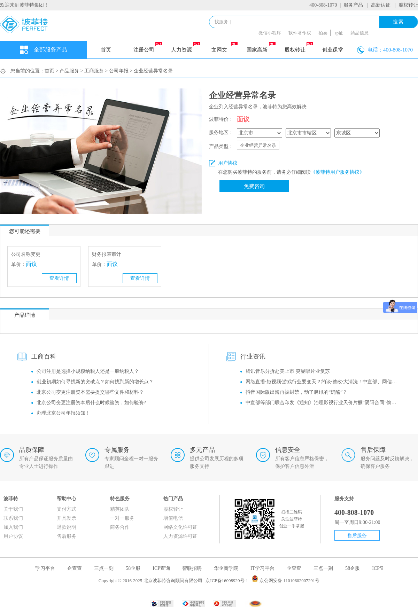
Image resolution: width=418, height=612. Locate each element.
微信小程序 (269, 33)
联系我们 (13, 518)
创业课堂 (332, 50)
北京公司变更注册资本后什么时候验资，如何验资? (91, 402)
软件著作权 (299, 33)
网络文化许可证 (180, 527)
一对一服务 (122, 518)
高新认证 (380, 5)
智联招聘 (193, 568)
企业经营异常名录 (258, 145)
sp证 (339, 33)
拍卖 (322, 33)
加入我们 (13, 527)
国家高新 (261, 47)
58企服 (134, 568)
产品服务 (69, 70)
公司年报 (119, 70)
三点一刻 (105, 568)
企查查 (75, 568)
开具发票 (66, 518)
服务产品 (353, 5)
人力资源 (185, 47)
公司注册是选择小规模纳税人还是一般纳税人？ (88, 371)
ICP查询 (162, 568)
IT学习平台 (44, 568)
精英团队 (120, 509)
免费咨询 (254, 186)
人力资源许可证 (180, 536)
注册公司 (147, 47)
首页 (106, 50)
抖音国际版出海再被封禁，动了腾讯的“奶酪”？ (296, 392)
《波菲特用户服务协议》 (337, 172)
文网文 (224, 47)
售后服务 (66, 536)
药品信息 (359, 33)
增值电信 (173, 518)
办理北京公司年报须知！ (63, 413)
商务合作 (120, 527)
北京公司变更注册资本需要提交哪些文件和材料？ (90, 392)
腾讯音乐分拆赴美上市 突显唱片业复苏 (288, 371)
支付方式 (66, 509)
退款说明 (66, 527)
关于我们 (13, 509)
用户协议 (13, 536)
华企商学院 (227, 568)
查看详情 (59, 278)
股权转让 (408, 5)
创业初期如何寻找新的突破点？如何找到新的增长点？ (95, 381)
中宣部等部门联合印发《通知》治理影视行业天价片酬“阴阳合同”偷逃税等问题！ (323, 402)
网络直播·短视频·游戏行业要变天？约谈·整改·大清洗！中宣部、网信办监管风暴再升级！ (323, 381)
